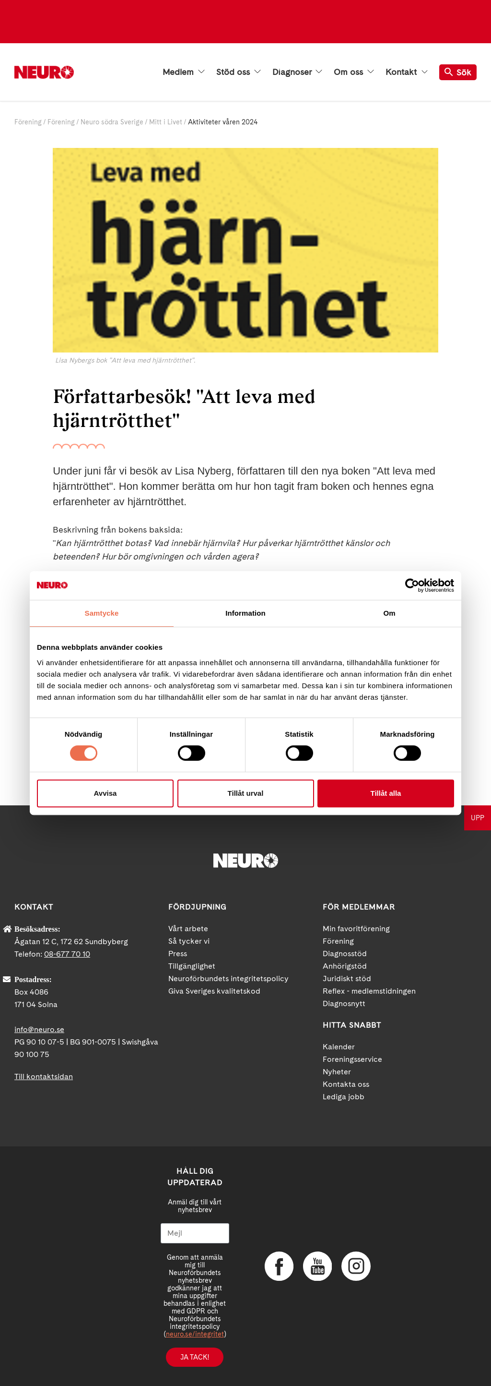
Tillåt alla (386, 793)
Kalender (339, 1046)
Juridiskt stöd (347, 978)
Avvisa (105, 793)
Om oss (354, 72)
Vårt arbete (188, 928)
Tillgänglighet (191, 966)
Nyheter (337, 1071)
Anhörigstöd (345, 966)
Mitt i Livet (165, 122)
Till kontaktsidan (43, 1076)
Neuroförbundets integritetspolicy (228, 978)
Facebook (279, 1266)
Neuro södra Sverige (112, 122)
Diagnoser (297, 72)
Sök (457, 72)
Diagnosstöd (345, 953)
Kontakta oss (346, 1084)
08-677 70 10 (67, 954)
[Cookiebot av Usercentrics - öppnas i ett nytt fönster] (412, 585)
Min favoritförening (356, 928)
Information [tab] (245, 613)
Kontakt (407, 72)
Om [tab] (389, 613)
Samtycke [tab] (102, 613)
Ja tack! (194, 1357)
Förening (28, 122)
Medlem (184, 72)
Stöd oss (238, 72)
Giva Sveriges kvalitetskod (214, 991)
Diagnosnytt (344, 1003)
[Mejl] (195, 1233)
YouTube (317, 1266)
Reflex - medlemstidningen (369, 991)
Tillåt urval (246, 793)
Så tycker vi (189, 941)
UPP (477, 818)
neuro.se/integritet (195, 1334)
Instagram (355, 1266)
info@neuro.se (39, 1029)
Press (177, 953)
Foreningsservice (352, 1059)
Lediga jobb (343, 1096)
